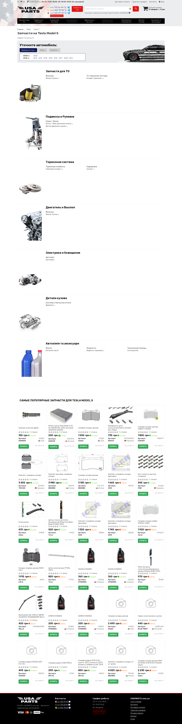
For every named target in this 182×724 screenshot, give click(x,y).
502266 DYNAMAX (85, 569)
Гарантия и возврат (139, 2)
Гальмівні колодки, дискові (88, 428)
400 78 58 (55, 10)
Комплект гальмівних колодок (30, 475)
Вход (161, 2)
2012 (35, 58)
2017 (60, 58)
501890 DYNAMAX (55, 616)
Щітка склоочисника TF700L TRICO (59, 569)
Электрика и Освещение (63, 252)
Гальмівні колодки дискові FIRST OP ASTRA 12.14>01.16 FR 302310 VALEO (150, 663)
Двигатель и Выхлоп (60, 207)
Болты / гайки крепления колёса (58, 124)
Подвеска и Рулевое (60, 116)
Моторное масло (52, 350)
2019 (71, 58)
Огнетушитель (132, 350)
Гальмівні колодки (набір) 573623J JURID (147, 522)
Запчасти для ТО (57, 71)
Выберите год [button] (28, 50)
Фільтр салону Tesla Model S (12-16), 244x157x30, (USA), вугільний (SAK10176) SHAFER (60, 428)
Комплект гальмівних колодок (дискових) (119, 475)
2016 (55, 58)
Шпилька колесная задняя (28, 428)
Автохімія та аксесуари (62, 343)
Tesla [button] (43, 50)
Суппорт (89, 169)
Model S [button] (54, 50)
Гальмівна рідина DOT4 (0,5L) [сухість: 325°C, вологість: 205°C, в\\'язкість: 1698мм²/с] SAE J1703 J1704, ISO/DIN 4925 (90, 663)
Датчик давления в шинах (56, 126)
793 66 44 (55, 7)
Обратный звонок (57, 16)
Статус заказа (135, 702)
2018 (66, 58)
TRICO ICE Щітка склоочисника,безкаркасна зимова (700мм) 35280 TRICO (149, 569)
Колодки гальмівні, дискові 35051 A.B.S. (31, 569)
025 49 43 (55, 13)
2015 (50, 58)
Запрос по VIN (99, 713)
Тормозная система (60, 162)
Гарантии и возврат (138, 710)
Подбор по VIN (77, 9)
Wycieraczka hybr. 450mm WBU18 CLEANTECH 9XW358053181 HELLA (31, 616)
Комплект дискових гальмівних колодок (60, 475)
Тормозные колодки (53, 169)
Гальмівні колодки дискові (88, 475)
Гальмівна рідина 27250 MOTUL (60, 663)
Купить (23, 446)
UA (22, 2)
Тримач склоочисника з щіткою (150, 616)
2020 (35, 56)
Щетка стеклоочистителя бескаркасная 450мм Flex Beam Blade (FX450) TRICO (60, 522)
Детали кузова (56, 298)
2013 (40, 58)
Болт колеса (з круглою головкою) (147, 475)
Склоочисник (24, 522)
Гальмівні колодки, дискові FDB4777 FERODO (148, 428)
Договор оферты (136, 713)
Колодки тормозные (94, 78)
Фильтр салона (52, 78)
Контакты (153, 2)
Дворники (50, 305)
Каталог (133, 716)
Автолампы (50, 260)
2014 (45, 58)
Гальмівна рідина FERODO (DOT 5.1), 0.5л (30, 663)
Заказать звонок (99, 710)
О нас (132, 719)
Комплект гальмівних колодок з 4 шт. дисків (120, 663)
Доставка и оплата (122, 2)
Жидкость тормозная (94, 350)
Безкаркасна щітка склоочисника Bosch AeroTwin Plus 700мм (119, 428)
